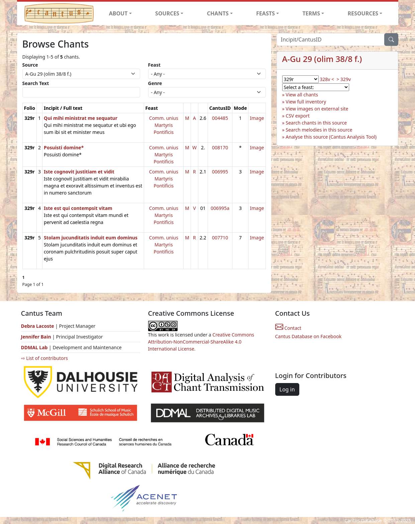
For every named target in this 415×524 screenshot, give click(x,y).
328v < (327, 79)
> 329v (343, 79)
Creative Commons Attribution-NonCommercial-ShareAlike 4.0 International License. (201, 341)
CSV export (298, 116)
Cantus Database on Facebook (308, 336)
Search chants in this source (316, 123)
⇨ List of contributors (44, 358)
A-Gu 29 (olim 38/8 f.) (322, 58)
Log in (287, 389)
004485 (220, 118)
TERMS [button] (311, 13)
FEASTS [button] (265, 13)
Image (257, 118)
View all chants (302, 94)
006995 (220, 171)
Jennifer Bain (37, 336)
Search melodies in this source (319, 130)
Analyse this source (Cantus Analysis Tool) (331, 137)
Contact (288, 328)
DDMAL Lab (34, 347)
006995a (220, 208)
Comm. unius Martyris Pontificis (163, 125)
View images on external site (317, 108)
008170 (220, 147)
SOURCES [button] (167, 13)
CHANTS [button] (218, 13)
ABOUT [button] (118, 13)
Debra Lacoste (37, 326)
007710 (220, 237)
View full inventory (306, 101)
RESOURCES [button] (363, 13)
